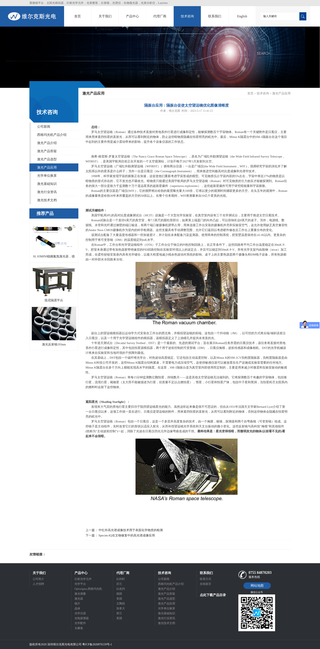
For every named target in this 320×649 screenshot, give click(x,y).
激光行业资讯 (47, 192)
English (242, 16)
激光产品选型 (47, 159)
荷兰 (119, 613)
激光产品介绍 (47, 143)
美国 (119, 598)
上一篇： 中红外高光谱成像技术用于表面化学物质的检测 (124, 530)
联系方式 (205, 579)
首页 (77, 16)
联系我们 (214, 16)
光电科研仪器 (58, 554)
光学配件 (80, 623)
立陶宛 (120, 603)
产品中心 (132, 16)
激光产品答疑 (47, 151)
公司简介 (38, 579)
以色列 (120, 588)
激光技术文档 (47, 200)
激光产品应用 (47, 167)
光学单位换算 (47, 175)
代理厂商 (159, 16)
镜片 (77, 603)
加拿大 (120, 608)
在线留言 (205, 583)
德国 (119, 593)
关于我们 (105, 16)
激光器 (78, 598)
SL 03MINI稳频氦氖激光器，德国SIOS (54, 257)
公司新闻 (43, 126)
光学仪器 (80, 613)
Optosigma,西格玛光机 (88, 588)
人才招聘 (38, 583)
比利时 (120, 579)
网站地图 (257, 585)
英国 (119, 618)
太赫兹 (78, 628)
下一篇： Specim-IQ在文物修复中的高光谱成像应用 (120, 535)
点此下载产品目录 (213, 595)
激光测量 (80, 593)
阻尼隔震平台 (54, 300)
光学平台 (80, 583)
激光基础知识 (47, 183)
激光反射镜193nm (54, 344)
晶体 (77, 608)
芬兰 (119, 583)
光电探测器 (81, 618)
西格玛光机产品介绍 (52, 134)
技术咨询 (187, 16)
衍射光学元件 (83, 579)
